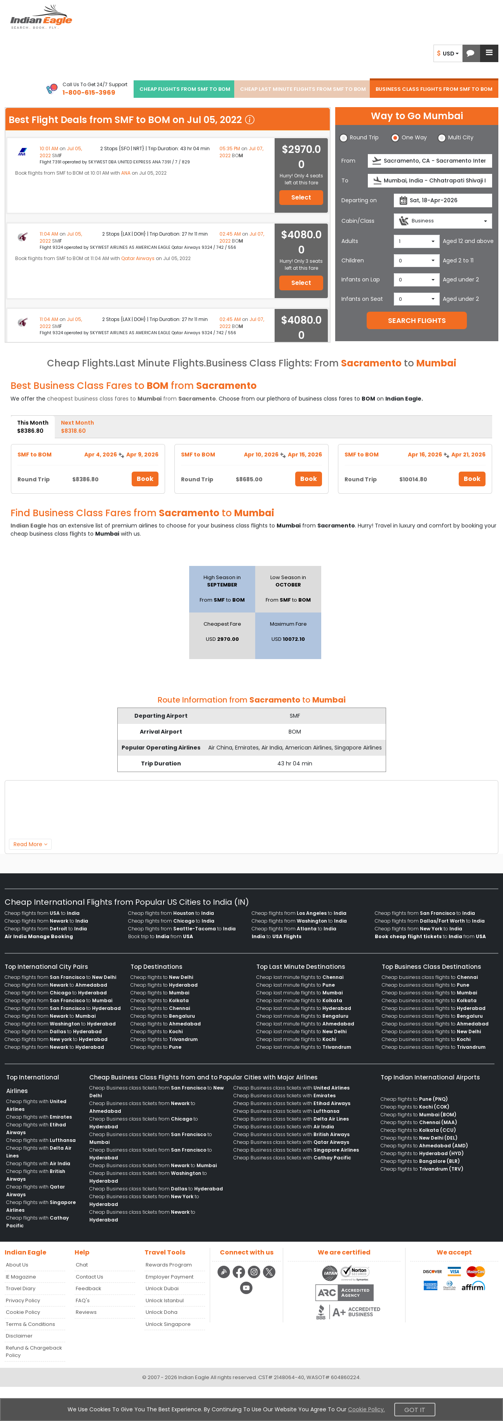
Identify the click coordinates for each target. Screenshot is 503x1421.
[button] (470, 53)
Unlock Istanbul (165, 1300)
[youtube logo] (246, 1293)
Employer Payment (169, 1276)
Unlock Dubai (162, 1288)
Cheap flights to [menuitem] (162, 977)
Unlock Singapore (168, 1324)
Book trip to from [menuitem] (160, 936)
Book (145, 478)
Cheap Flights (80, 363)
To (344, 180)
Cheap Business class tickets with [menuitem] (291, 1087)
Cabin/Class (357, 221)
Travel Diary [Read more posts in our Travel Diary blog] (20, 1288)
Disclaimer (19, 1335)
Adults (349, 241)
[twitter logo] (269, 1277)
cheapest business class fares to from (131, 399)
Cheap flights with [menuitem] (39, 1117)
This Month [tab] (33, 427)
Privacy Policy (23, 1300)
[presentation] (377, 161)
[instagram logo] (255, 1277)
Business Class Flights (258, 363)
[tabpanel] (251, 466)
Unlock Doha (162, 1312)
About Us (17, 1264)
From (348, 161)
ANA (126, 173)
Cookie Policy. (366, 1409)
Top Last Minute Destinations (300, 967)
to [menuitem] (276, 936)
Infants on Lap (360, 279)
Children (352, 260)
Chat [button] (82, 1264)
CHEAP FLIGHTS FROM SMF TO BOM (184, 89)
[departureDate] (443, 200)
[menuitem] (39, 936)
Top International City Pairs (46, 967)
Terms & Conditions (30, 1324)
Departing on (359, 200)
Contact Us (89, 1276)
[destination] (430, 180)
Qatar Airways (138, 258)
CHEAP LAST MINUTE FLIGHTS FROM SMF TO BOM (303, 89)
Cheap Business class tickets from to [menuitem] (153, 1165)
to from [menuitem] (430, 936)
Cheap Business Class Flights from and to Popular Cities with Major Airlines (203, 1077)
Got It (414, 1409)
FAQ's (83, 1300)
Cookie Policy (23, 1312)
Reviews (86, 1312)
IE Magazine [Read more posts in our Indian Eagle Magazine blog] (21, 1276)
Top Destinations (157, 967)
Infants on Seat (362, 299)
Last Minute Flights (159, 363)
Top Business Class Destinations (431, 967)
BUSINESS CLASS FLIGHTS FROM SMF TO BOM (434, 89)
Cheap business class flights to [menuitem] (430, 977)
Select (301, 197)
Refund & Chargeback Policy (34, 1351)
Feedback (88, 1288)
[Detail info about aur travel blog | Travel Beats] (224, 1277)
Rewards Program (169, 1264)
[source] (430, 161)
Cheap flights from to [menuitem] (42, 913)
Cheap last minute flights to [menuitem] (299, 977)
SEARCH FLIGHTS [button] (417, 320)
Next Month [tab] (77, 427)
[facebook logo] (239, 1277)
